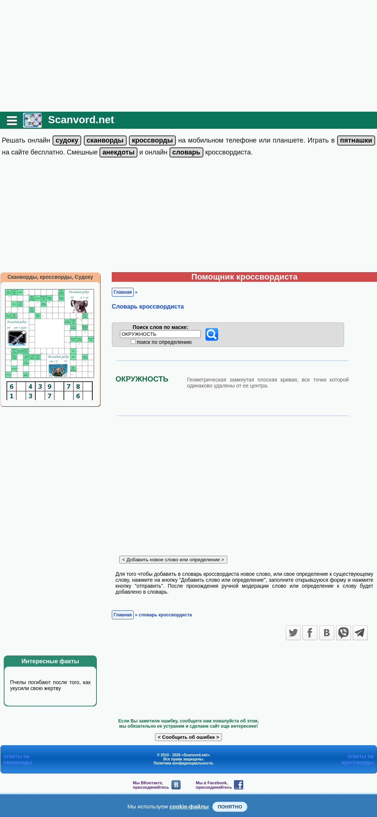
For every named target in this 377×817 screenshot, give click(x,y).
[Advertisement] (188, 56)
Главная (123, 292)
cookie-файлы (189, 806)
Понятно (230, 807)
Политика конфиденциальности (183, 763)
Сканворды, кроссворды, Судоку (50, 277)
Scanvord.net (81, 119)
